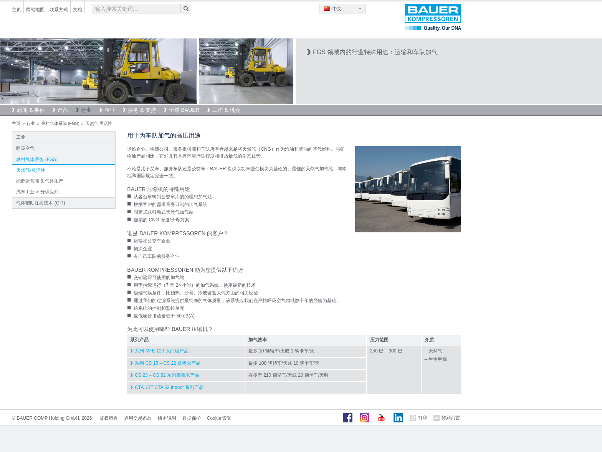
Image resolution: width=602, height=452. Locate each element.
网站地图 (35, 9)
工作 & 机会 (226, 110)
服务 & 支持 (142, 110)
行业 (86, 110)
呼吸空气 (25, 148)
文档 (77, 9)
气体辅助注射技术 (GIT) (40, 203)
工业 (20, 137)
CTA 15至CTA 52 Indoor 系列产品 (169, 387)
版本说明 (167, 418)
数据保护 (191, 418)
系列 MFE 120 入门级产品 (161, 351)
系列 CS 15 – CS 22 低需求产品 (167, 363)
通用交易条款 (138, 418)
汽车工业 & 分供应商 (37, 191)
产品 (63, 110)
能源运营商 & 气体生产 (39, 181)
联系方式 (59, 9)
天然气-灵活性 (30, 170)
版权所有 (108, 418)
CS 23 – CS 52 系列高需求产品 (167, 375)
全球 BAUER (184, 110)
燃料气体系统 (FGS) (60, 123)
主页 (16, 9)
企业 (109, 110)
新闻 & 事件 (31, 110)
